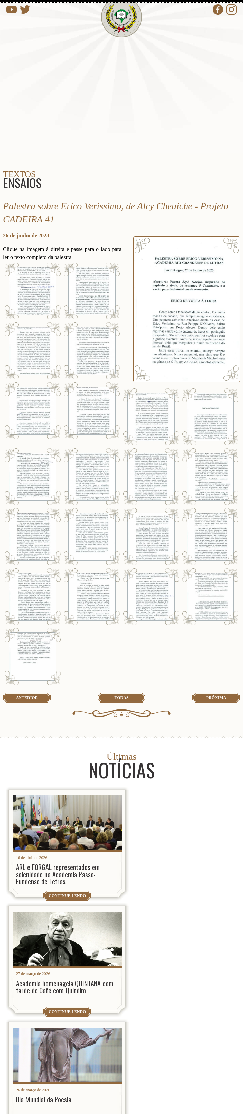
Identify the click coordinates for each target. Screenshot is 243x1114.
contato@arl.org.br (59, 1048)
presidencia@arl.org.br (65, 1025)
